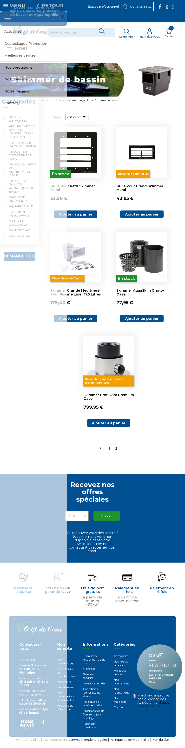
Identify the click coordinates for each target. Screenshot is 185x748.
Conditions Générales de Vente (91, 697)
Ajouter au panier (75, 219)
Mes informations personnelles (66, 701)
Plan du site (160, 745)
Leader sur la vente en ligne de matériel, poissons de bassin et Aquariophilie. (34, 11)
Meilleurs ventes (120, 677)
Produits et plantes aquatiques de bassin (21, 191)
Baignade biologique (19, 204)
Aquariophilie (21, 211)
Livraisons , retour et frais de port (94, 664)
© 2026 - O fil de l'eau (32, 745)
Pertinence (76, 122)
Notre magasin (120, 705)
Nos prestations (121, 686)
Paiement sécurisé (90, 681)
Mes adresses (65, 692)
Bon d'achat (19, 235)
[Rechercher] (83, 32)
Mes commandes (65, 666)
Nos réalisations (121, 696)
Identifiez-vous (149, 34)
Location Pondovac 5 (19, 219)
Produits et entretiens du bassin (20, 160)
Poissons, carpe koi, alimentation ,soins (22, 175)
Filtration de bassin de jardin (22, 149)
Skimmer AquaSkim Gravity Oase (140, 298)
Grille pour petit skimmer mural (72, 193)
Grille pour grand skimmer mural (139, 193)
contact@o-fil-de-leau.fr (34, 716)
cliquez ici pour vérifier (154, 709)
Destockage (19, 241)
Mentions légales (94, 688)
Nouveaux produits (121, 668)
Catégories (121, 661)
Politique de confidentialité (92, 708)
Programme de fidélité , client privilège (93, 719)
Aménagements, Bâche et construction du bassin (22, 137)
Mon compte (64, 651)
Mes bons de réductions (65, 712)
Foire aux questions (89, 730)
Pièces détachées (18, 124)
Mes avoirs (64, 687)
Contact (119, 712)
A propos (89, 674)
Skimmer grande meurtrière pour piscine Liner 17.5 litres (75, 298)
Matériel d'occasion (18, 228)
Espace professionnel (103, 6)
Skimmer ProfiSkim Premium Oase (108, 402)
